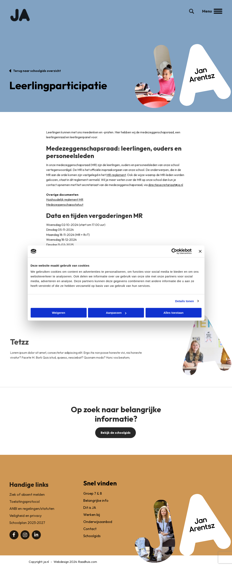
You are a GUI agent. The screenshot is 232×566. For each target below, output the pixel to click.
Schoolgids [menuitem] (91, 540)
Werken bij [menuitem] (91, 519)
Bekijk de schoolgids (115, 436)
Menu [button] (210, 14)
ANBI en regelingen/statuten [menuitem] (32, 512)
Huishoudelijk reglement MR (65, 204)
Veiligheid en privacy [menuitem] (25, 519)
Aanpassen (116, 312)
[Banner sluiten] (200, 251)
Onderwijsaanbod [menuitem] (97, 526)
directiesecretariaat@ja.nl (165, 189)
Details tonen (184, 301)
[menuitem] (14, 538)
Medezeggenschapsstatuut (65, 209)
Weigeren (58, 312)
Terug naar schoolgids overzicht (37, 71)
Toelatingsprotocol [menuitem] (24, 505)
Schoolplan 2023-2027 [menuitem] (27, 526)
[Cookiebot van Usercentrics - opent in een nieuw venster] (174, 251)
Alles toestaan (173, 312)
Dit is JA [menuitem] (89, 512)
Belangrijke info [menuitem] (95, 505)
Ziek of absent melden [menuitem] (27, 498)
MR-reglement (116, 179)
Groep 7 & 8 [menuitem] (92, 498)
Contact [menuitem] (89, 533)
